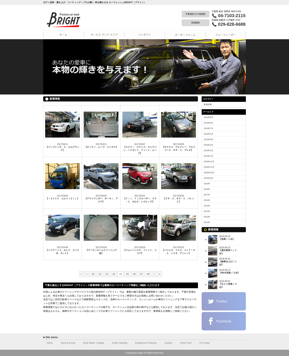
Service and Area (104, 34)
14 (120, 274)
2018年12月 (209, 161)
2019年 (207, 184)
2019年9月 (208, 117)
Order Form (185, 34)
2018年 (207, 189)
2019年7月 (208, 128)
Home (63, 34)
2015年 (207, 206)
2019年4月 (208, 139)
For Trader (225, 34)
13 (113, 274)
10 (93, 274)
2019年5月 (208, 134)
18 (148, 274)
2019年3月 (208, 145)
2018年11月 (209, 167)
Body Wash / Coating (93, 343)
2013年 (207, 217)
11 (100, 274)
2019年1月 (208, 156)
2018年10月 (209, 172)
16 (134, 274)
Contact (144, 34)
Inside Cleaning (119, 343)
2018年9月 (208, 178)
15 (127, 274)
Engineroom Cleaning (145, 343)
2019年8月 (208, 123)
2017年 (207, 195)
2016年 (207, 200)
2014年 (207, 211)
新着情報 (208, 104)
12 (107, 274)
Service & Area (68, 343)
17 (141, 274)
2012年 (207, 222)
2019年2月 (208, 150)
